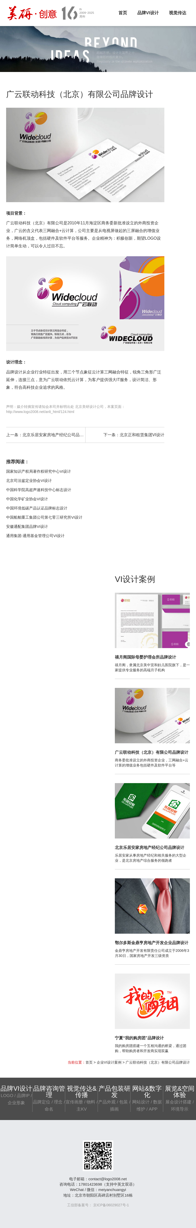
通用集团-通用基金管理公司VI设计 (35, 535)
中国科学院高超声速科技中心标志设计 (38, 490)
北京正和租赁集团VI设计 (142, 435)
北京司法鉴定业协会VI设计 (29, 480)
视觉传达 (177, 12)
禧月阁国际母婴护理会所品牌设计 (145, 657)
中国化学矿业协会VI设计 (27, 499)
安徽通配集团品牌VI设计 (27, 526)
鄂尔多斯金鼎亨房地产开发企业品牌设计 (151, 943)
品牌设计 (14, 372)
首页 (122, 12)
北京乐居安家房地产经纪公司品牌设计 (57, 435)
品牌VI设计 (148, 12)
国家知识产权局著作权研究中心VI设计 (38, 471)
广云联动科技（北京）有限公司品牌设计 (151, 752)
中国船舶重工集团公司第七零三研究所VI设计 (44, 517)
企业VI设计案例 (109, 1062)
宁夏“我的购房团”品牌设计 (139, 1038)
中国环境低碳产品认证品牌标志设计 (36, 508)
